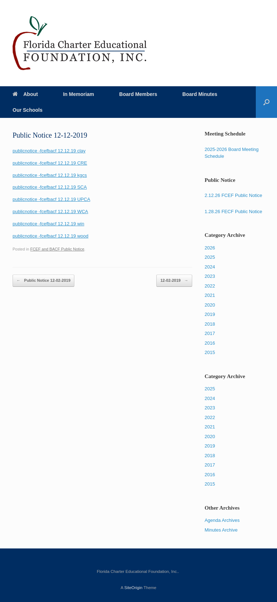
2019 (209, 314)
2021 (209, 295)
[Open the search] (266, 102)
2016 (209, 343)
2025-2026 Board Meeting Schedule (231, 153)
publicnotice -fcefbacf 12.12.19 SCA (50, 187)
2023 (209, 276)
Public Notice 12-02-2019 (43, 280)
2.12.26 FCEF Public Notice (233, 195)
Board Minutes (200, 94)
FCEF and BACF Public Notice (57, 249)
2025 (209, 257)
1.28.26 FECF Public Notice (233, 211)
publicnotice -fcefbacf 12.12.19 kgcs (50, 175)
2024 (209, 267)
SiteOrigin (133, 587)
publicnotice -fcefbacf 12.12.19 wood (50, 236)
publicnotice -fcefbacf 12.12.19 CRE (50, 163)
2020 (209, 305)
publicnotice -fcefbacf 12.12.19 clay (49, 150)
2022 (209, 286)
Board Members (138, 94)
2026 (209, 248)
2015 (209, 352)
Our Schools (27, 110)
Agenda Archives (222, 520)
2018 (209, 324)
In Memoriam (78, 94)
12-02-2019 (174, 280)
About (25, 94)
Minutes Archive (220, 530)
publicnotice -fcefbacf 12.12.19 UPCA (51, 199)
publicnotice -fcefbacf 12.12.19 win (48, 223)
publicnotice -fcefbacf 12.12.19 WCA (50, 211)
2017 (209, 333)
